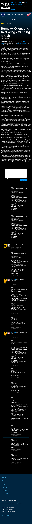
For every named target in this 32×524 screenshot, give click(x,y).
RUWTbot (13, 279)
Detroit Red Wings (21, 43)
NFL (12, 2)
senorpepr (13, 244)
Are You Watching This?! (5, 6)
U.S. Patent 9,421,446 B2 (8, 507)
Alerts (24, 7)
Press (3, 484)
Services (4, 481)
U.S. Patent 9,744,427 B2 (8, 509)
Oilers (8, 15)
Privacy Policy (6, 516)
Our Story (5, 493)
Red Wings (21, 15)
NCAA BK (28, 2)
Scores (13, 7)
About (13, 9)
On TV (19, 7)
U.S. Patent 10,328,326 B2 (8, 511)
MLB (16, 2)
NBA (20, 2)
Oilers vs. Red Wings (16, 240)
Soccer (20, 4)
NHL (23, 2)
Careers (4, 487)
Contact (4, 490)
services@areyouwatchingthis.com (12, 503)
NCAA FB (14, 4)
